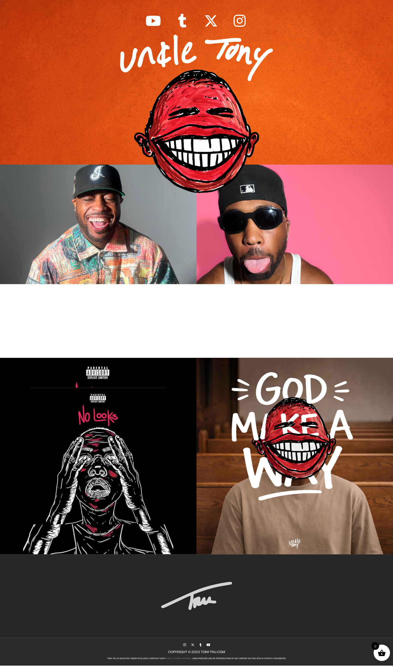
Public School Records (178, 660)
